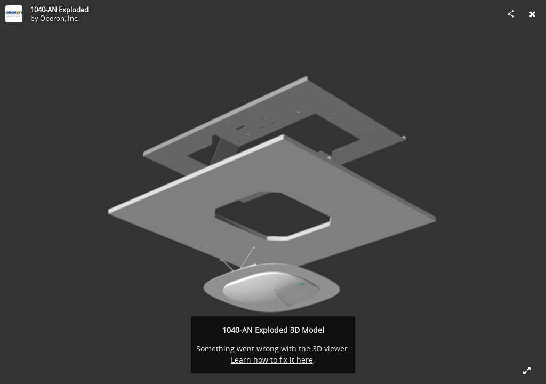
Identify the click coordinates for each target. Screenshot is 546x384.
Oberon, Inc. (59, 18)
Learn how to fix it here (272, 360)
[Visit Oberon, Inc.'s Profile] (13, 13)
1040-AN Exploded (59, 9)
